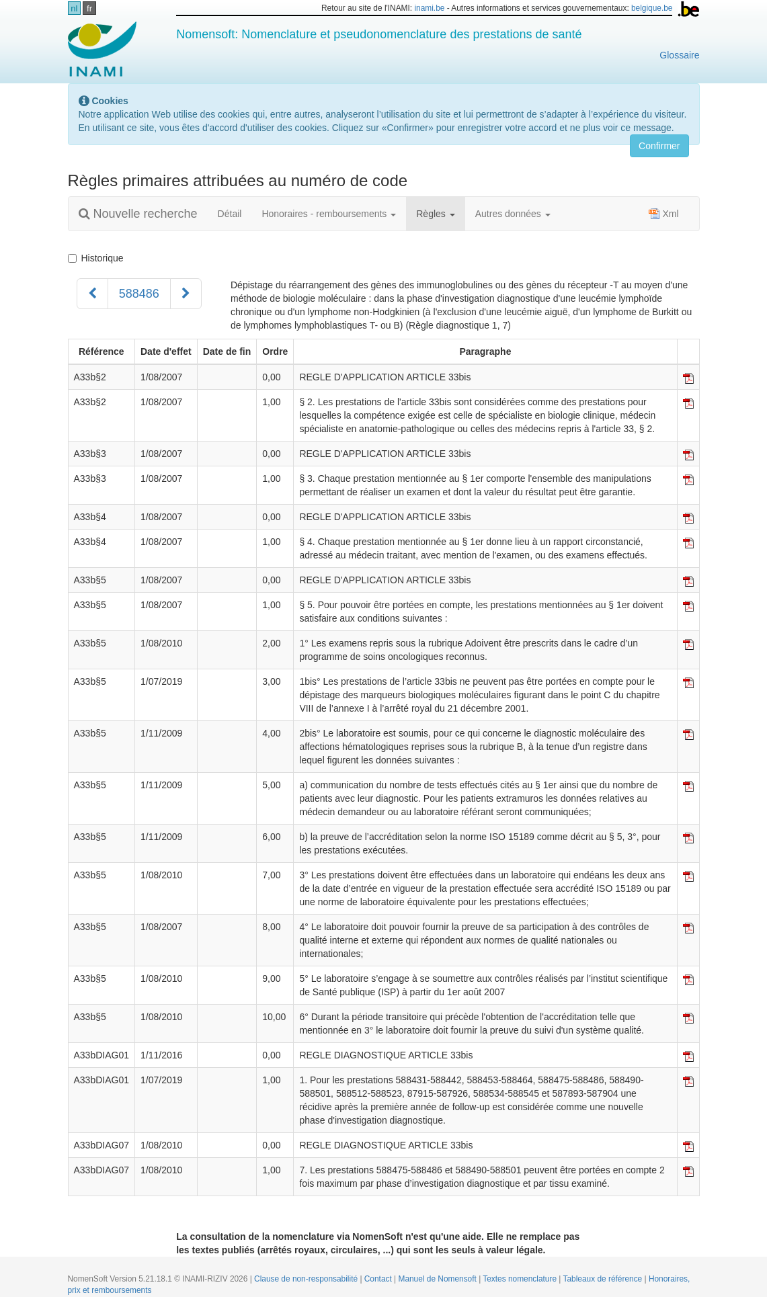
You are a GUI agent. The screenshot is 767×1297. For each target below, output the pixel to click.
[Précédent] (92, 293)
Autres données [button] (513, 213)
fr (89, 8)
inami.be (429, 8)
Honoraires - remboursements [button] (328, 213)
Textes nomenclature (521, 1279)
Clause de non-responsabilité (307, 1279)
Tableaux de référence (604, 1279)
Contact (379, 1279)
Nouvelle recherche (138, 213)
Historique (96, 258)
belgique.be (652, 8)
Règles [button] (435, 213)
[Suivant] (186, 293)
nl (74, 8)
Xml (663, 213)
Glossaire (679, 55)
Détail (230, 213)
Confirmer (659, 145)
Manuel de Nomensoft (438, 1279)
